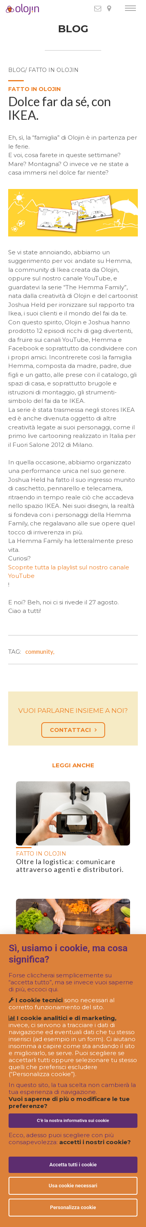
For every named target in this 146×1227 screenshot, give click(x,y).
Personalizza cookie (73, 1207)
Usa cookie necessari (73, 1185)
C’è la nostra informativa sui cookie (73, 1120)
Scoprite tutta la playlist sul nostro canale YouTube (68, 572)
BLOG (73, 29)
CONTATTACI (73, 729)
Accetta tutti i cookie (73, 1164)
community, (40, 651)
